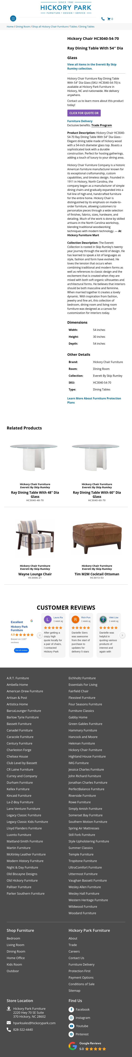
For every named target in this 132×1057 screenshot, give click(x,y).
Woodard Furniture (82, 913)
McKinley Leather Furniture (26, 854)
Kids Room (14, 964)
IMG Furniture (79, 763)
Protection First (80, 971)
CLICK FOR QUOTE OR (83, 113)
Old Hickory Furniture (22, 880)
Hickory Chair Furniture (35, 484)
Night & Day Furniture (22, 867)
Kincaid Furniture (19, 796)
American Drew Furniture (25, 691)
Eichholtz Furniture (82, 678)
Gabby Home (78, 717)
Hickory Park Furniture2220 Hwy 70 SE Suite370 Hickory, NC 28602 (29, 1013)
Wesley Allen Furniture (85, 887)
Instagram (83, 1018)
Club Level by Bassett (22, 763)
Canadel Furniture (20, 730)
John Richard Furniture (85, 776)
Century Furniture (19, 743)
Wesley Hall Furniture (84, 894)
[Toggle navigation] (13, 18)
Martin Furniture (18, 848)
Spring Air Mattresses (84, 828)
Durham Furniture (20, 783)
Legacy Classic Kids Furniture (27, 822)
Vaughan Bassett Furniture (88, 880)
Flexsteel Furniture (82, 698)
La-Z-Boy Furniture (20, 802)
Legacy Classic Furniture (24, 815)
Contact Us (76, 958)
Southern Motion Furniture (88, 822)
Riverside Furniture (82, 796)
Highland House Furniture (87, 756)
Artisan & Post (17, 698)
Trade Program (101, 125)
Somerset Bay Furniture (86, 815)
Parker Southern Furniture (26, 894)
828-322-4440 (23, 1030)
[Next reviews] (122, 635)
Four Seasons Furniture (85, 704)
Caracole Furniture (20, 737)
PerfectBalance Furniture (86, 789)
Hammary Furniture (83, 730)
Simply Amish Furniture (85, 809)
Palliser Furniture (19, 887)
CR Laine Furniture (20, 769)
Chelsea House (17, 756)
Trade (73, 945)
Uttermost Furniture (83, 874)
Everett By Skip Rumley (35, 487)
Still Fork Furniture (82, 835)
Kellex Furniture (18, 789)
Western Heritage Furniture (88, 900)
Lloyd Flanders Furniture (24, 828)
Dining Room (16, 951)
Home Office (16, 958)
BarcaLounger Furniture (24, 711)
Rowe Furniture (80, 802)
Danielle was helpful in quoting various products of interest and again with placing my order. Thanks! (108, 642)
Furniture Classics (81, 711)
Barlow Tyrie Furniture (23, 717)
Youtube (82, 1026)
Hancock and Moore (83, 737)
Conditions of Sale (82, 984)
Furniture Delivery (79, 121)
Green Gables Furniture (85, 724)
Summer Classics (81, 848)
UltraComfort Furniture (85, 867)
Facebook (83, 1009)
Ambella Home (17, 685)
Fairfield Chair (79, 691)
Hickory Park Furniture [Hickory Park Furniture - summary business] (19, 628)
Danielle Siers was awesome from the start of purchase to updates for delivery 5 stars (81, 642)
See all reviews (21, 650)
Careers (74, 951)
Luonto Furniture (19, 835)
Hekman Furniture (82, 743)
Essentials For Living (83, 685)
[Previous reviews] (40, 635)
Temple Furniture (81, 854)
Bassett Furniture (19, 724)
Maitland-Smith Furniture (25, 841)
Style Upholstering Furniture (89, 841)
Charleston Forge (19, 750)
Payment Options (81, 978)
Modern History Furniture (25, 861)
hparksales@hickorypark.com (34, 1023)
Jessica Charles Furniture (86, 769)
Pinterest (82, 1034)
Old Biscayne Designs (22, 874)
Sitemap (74, 991)
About (73, 938)
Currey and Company (22, 776)
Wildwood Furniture (83, 907)
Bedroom (13, 938)
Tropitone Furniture (83, 861)
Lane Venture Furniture (23, 809)
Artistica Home (17, 704)
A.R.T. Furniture (18, 678)
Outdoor (13, 971)
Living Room (15, 945)
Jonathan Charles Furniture (88, 783)
